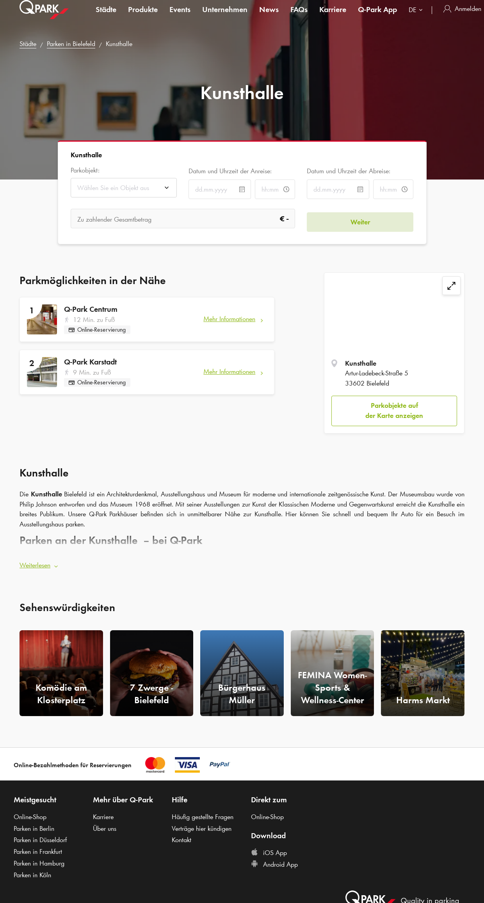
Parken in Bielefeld (71, 43)
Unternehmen (224, 17)
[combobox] (417, 18)
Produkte (143, 17)
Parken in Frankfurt (38, 848)
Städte (106, 17)
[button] (242, 562)
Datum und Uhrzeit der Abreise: (348, 171)
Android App (274, 861)
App (377, 17)
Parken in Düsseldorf (40, 836)
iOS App (269, 849)
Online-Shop (30, 813)
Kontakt (181, 836)
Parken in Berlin (34, 825)
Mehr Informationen (229, 319)
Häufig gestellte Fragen (202, 813)
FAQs (299, 17)
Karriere (332, 17)
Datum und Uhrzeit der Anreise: (230, 171)
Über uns (104, 825)
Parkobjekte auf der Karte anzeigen (394, 410)
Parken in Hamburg (39, 859)
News (269, 17)
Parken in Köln (32, 871)
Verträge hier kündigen (201, 825)
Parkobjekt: (85, 170)
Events (179, 17)
